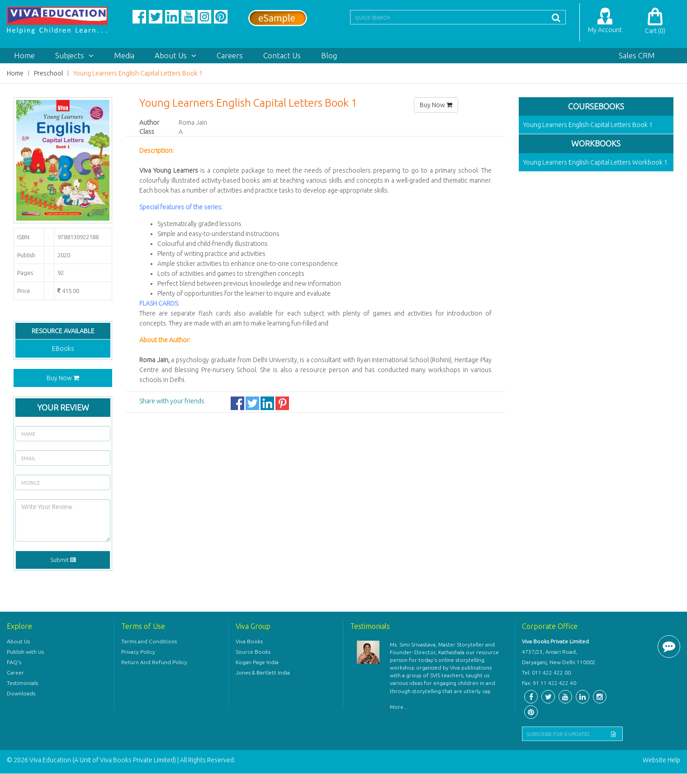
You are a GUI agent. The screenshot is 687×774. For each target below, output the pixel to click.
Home (24, 55)
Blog (329, 55)
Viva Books (249, 642)
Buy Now (63, 378)
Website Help (661, 760)
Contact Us (282, 55)
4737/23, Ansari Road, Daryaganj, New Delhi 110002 (559, 657)
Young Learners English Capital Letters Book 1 (138, 73)
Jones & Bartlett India (263, 673)
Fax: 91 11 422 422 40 (549, 683)
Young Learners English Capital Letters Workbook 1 (595, 162)
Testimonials (22, 683)
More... (398, 707)
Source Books (253, 652)
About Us (175, 55)
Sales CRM (637, 55)
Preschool (48, 73)
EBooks (63, 348)
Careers (230, 55)
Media (124, 55)
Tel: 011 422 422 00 (546, 673)
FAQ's (14, 662)
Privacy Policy (138, 652)
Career (15, 673)
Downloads (21, 694)
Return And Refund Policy (154, 662)
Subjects (74, 55)
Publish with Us (25, 652)
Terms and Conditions (149, 642)
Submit (63, 560)
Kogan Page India (257, 662)
